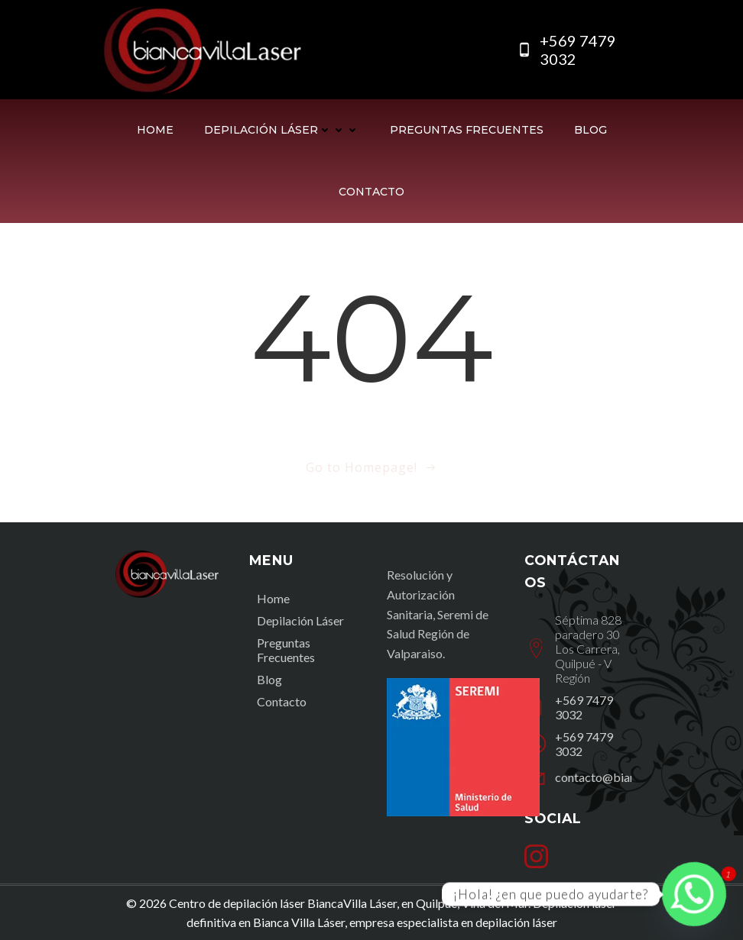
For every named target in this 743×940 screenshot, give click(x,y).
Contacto (371, 192)
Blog (590, 130)
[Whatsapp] (694, 894)
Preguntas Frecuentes (466, 130)
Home (155, 130)
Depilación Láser (281, 130)
